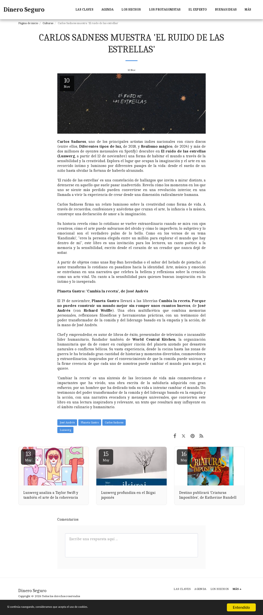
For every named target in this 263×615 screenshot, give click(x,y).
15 (106, 456)
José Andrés (67, 422)
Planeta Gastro (90, 422)
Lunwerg (65, 430)
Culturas (48, 23)
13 (28, 456)
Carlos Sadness (114, 422)
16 (184, 456)
